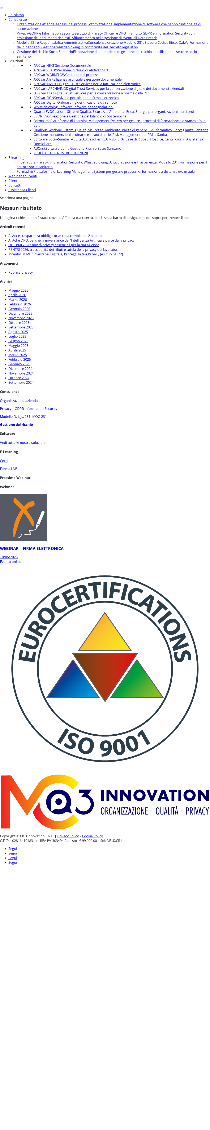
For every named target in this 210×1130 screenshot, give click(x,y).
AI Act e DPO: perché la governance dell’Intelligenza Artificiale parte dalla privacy (71, 240)
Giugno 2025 (18, 341)
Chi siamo (16, 15)
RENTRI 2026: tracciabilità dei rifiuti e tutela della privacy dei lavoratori (63, 249)
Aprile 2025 (17, 350)
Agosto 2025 (18, 331)
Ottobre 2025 (18, 322)
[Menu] (1, 8)
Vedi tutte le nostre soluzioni (23, 442)
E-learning (16, 157)
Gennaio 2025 (19, 364)
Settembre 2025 (21, 327)
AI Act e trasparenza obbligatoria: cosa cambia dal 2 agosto (55, 235)
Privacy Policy (68, 836)
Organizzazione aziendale (20, 400)
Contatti (14, 185)
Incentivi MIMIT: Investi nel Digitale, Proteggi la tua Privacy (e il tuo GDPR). (66, 254)
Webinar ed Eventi (22, 176)
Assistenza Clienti (22, 190)
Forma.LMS (9, 468)
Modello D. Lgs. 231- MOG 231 (23, 416)
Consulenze (17, 19)
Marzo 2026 (17, 299)
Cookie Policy (92, 836)
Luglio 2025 (17, 336)
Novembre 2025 (21, 318)
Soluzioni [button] (15, 61)
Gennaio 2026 (19, 308)
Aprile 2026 (17, 295)
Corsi (4, 460)
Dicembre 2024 (20, 368)
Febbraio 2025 (19, 359)
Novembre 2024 (21, 373)
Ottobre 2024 (18, 378)
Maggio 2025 (18, 345)
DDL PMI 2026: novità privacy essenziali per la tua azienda (53, 245)
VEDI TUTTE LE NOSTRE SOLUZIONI (61, 153)
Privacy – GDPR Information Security (28, 408)
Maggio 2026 (18, 290)
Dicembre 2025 (20, 313)
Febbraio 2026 (19, 304)
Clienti (13, 180)
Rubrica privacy (20, 272)
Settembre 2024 (21, 382)
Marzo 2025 (17, 355)
